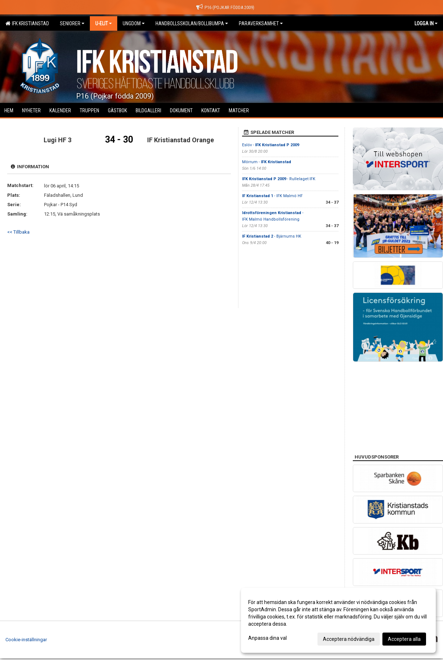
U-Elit (103, 23)
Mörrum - (266, 162)
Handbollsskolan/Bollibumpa (191, 23)
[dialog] (338, 620)
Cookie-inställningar (26, 639)
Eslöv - (270, 145)
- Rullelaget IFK (278, 179)
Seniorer (72, 23)
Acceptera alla (404, 639)
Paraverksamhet (261, 23)
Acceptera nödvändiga (348, 639)
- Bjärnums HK (271, 236)
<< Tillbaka (18, 232)
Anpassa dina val (267, 638)
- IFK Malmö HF (272, 196)
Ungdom (134, 23)
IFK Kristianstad (27, 23)
